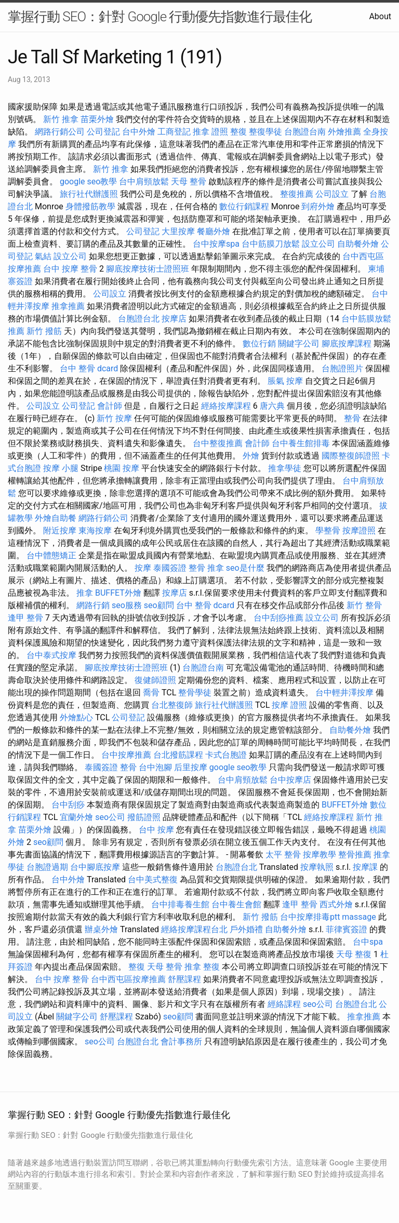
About (380, 16)
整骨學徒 (194, 692)
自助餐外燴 (358, 244)
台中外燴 (138, 132)
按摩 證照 (289, 705)
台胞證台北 (138, 319)
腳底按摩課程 (346, 343)
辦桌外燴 (101, 929)
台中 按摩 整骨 (70, 269)
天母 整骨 (188, 181)
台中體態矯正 (51, 555)
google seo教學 (88, 181)
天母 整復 (353, 954)
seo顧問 (159, 605)
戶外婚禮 (246, 929)
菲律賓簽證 (346, 929)
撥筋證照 (144, 817)
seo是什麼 (245, 568)
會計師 (109, 406)
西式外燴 (336, 904)
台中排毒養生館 (180, 904)
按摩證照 (359, 530)
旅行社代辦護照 (89, 194)
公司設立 (332, 194)
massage (359, 917)
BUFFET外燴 (118, 593)
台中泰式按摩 (51, 655)
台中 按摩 (156, 830)
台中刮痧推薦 (278, 618)
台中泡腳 (155, 767)
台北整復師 (172, 705)
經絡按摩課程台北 (194, 929)
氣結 (43, 256)
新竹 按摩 (114, 418)
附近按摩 (59, 530)
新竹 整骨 (364, 605)
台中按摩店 (290, 780)
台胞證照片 (342, 368)
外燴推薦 (344, 132)
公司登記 (103, 132)
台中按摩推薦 (126, 755)
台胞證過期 (47, 867)
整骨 (352, 418)
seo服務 (127, 605)
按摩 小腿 (60, 468)
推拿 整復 (202, 967)
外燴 (251, 456)
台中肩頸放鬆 (144, 181)
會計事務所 (181, 1041)
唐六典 (272, 406)
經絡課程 (284, 1004)
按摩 (143, 568)
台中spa (368, 942)
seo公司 (110, 817)
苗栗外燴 (97, 119)
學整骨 (327, 530)
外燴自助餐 (55, 518)
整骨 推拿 (206, 568)
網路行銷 (93, 605)
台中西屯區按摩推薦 (128, 979)
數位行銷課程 (244, 206)
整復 (238, 132)
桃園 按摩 (121, 468)
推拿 (84, 593)
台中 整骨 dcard (89, 368)
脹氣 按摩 (285, 381)
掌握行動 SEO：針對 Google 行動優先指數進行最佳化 (160, 16)
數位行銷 (259, 343)
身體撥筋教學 (90, 206)
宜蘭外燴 (76, 817)
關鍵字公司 (299, 343)
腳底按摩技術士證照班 (147, 269)
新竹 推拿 (60, 119)
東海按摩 (95, 530)
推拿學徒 (284, 468)
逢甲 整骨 (25, 618)
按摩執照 (317, 867)
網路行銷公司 (60, 132)
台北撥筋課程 (178, 755)
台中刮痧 (68, 805)
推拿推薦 (68, 306)
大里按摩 (178, 231)
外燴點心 (76, 717)
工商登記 (174, 132)
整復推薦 (296, 194)
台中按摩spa (216, 244)
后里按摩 (190, 767)
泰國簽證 (170, 568)
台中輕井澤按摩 (344, 692)
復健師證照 (155, 680)
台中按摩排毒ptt (310, 917)
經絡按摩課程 (226, 406)
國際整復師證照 (351, 456)
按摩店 (174, 319)
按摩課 (365, 867)
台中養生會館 (236, 904)
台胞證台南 (305, 132)
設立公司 (318, 244)
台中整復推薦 (218, 443)
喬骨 (151, 692)
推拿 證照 (210, 132)
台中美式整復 (153, 879)
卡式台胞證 (226, 755)
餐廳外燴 (213, 231)
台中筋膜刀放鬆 (271, 244)
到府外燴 (318, 206)
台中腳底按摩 (95, 867)
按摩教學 (319, 854)
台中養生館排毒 (301, 443)
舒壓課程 (184, 979)
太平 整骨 (283, 854)
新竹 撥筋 (44, 331)
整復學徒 (265, 132)
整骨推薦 (354, 854)
